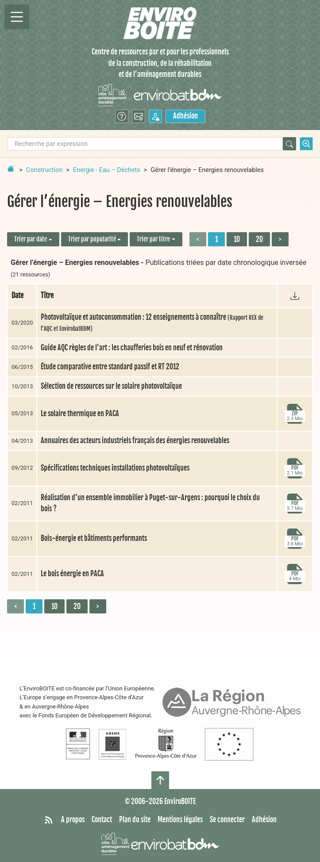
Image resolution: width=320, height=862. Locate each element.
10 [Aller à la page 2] (237, 239)
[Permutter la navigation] (16, 16)
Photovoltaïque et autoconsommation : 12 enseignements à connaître (152, 323)
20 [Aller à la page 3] (259, 239)
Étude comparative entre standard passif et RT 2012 (110, 366)
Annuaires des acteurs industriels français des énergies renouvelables (135, 440)
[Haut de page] (160, 780)
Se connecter (227, 819)
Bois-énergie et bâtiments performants (94, 538)
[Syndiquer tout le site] (48, 820)
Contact (102, 819)
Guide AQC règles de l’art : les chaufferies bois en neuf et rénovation (132, 347)
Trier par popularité (92, 239)
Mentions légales (180, 819)
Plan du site (134, 819)
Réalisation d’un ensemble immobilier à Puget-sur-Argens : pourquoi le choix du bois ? (150, 503)
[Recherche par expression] (145, 143)
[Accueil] (160, 23)
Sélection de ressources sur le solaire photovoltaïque (111, 386)
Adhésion (185, 115)
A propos (73, 819)
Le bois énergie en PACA (72, 573)
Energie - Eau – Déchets (106, 170)
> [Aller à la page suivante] (280, 239)
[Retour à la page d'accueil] (10, 168)
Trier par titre (153, 239)
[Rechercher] (289, 143)
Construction (44, 170)
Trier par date (30, 239)
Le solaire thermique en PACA (80, 413)
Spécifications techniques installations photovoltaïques (115, 468)
